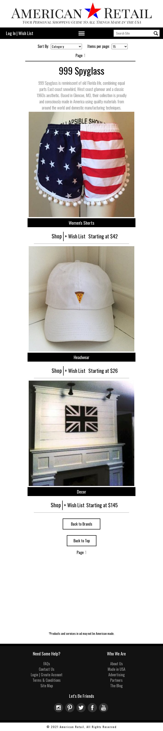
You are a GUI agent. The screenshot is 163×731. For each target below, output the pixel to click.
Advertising (116, 674)
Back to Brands (81, 524)
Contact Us (46, 669)
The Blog (116, 685)
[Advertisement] (81, 598)
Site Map (46, 685)
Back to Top (81, 540)
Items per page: (98, 46)
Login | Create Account (46, 674)
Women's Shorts (81, 222)
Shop (57, 236)
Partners (116, 680)
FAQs (46, 663)
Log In (11, 33)
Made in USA (116, 669)
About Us (116, 663)
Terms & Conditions (47, 680)
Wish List (25, 33)
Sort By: (43, 46)
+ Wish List (75, 236)
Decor (81, 491)
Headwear (82, 357)
